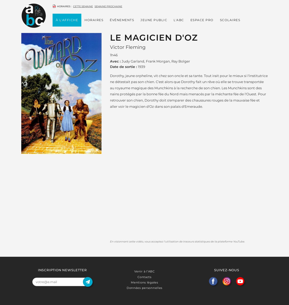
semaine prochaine (108, 6)
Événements (122, 20)
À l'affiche (67, 20)
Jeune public (153, 20)
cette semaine (83, 6)
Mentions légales (144, 282)
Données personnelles (144, 288)
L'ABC (179, 20)
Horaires (93, 20)
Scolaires (230, 20)
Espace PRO (202, 20)
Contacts (144, 277)
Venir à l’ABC (144, 271)
